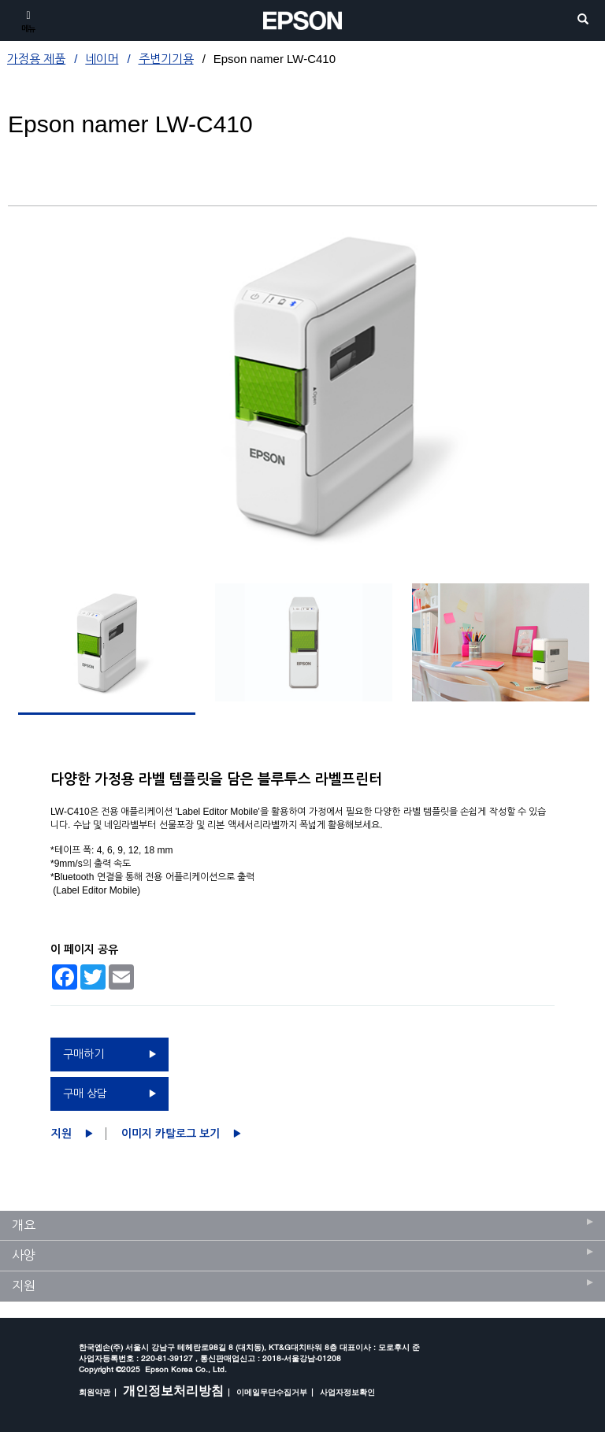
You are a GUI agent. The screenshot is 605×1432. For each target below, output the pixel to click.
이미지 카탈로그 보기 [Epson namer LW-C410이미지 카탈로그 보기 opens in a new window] (170, 1133)
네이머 (101, 58)
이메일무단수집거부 (271, 1392)
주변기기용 (166, 58)
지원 (61, 1133)
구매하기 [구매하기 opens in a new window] (83, 1054)
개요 (23, 1225)
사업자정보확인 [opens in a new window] (347, 1392)
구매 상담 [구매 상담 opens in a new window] (85, 1093)
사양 (23, 1255)
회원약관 (94, 1392)
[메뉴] (28, 20)
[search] (583, 20)
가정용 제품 (36, 58)
